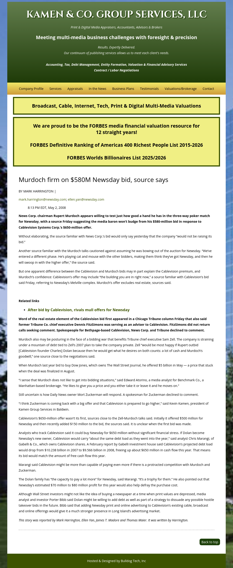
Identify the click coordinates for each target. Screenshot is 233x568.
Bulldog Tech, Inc (133, 561)
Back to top (209, 542)
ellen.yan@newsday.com (86, 199)
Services (55, 88)
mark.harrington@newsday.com (42, 199)
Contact (208, 88)
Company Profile (31, 88)
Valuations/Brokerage (181, 88)
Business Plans (123, 88)
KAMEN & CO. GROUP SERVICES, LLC (116, 14)
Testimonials (149, 88)
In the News (97, 88)
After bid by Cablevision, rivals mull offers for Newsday (79, 309)
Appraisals (75, 88)
